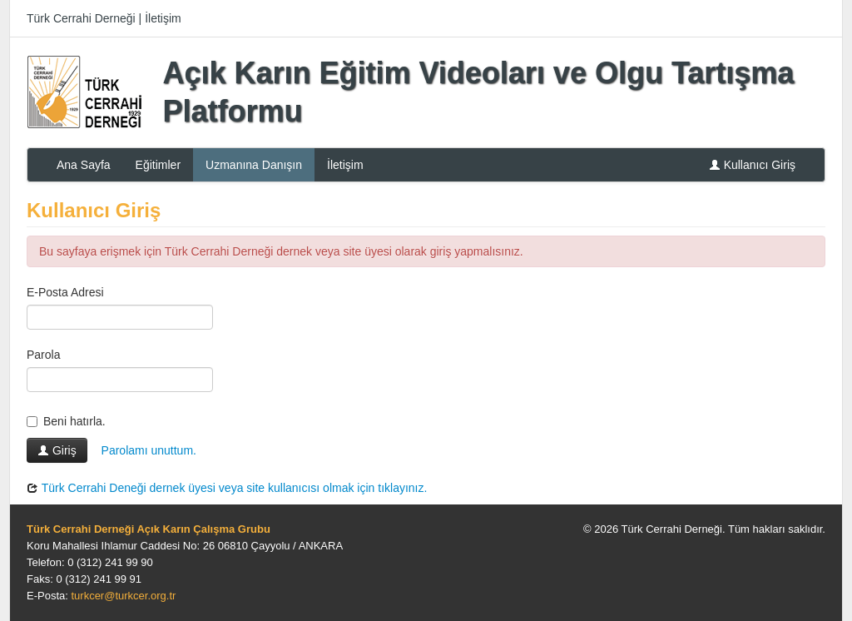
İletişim (163, 18)
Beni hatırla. (66, 421)
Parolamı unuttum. (149, 450)
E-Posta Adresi (65, 292)
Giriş (57, 450)
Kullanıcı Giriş (752, 164)
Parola (43, 354)
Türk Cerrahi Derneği (81, 18)
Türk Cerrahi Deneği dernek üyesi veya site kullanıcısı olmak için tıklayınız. (227, 487)
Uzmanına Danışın (254, 164)
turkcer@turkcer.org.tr (123, 595)
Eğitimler (158, 164)
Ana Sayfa (84, 164)
